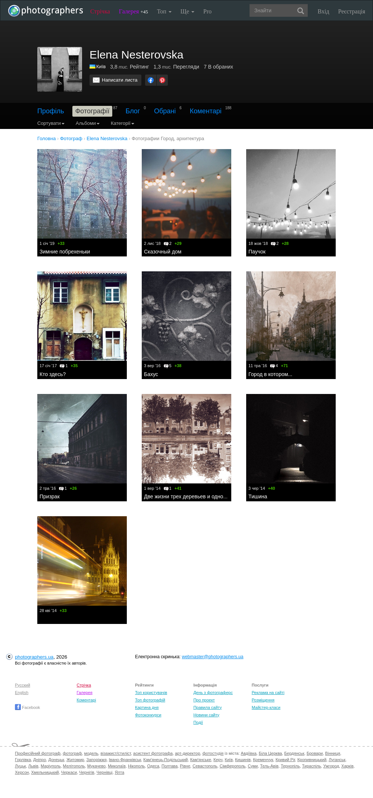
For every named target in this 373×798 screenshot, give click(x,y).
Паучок (257, 252)
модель (91, 753)
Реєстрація (351, 11)
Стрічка (100, 11)
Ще (187, 11)
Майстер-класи (266, 707)
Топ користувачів (151, 692)
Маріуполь (50, 766)
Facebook (27, 707)
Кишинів (243, 759)
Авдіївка (249, 753)
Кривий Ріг (285, 759)
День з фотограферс (213, 692)
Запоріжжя (97, 759)
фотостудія (213, 753)
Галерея (133, 11)
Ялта (119, 772)
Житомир (75, 759)
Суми (253, 766)
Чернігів (86, 772)
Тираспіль (311, 766)
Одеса (153, 766)
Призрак (50, 496)
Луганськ (337, 759)
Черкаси (69, 772)
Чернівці (105, 772)
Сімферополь (232, 766)
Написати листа (120, 80)
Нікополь (136, 766)
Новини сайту (206, 715)
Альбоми (88, 123)
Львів (33, 766)
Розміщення (263, 700)
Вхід (323, 11)
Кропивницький (311, 759)
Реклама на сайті (268, 692)
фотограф (72, 753)
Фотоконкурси (148, 715)
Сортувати (51, 123)
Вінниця (332, 753)
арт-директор (187, 753)
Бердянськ (294, 753)
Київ (101, 66)
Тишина (257, 496)
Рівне (185, 766)
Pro (207, 11)
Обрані (165, 111)
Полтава (170, 766)
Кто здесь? (53, 374)
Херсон (22, 772)
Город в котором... (270, 374)
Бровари (315, 753)
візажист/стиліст (115, 753)
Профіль (50, 111)
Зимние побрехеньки (65, 252)
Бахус (151, 374)
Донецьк (56, 759)
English (21, 692)
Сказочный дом (162, 252)
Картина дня (147, 707)
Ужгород (331, 766)
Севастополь (204, 766)
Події (198, 722)
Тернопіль (290, 766)
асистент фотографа (153, 753)
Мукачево (96, 766)
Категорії (122, 123)
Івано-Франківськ (125, 759)
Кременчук (263, 759)
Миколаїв (117, 766)
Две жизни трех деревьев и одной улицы (193, 496)
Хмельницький (45, 772)
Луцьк (20, 766)
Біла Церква (270, 753)
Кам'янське (200, 759)
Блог (133, 111)
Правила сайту (207, 707)
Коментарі (206, 111)
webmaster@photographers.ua (213, 656)
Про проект (203, 700)
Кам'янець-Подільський (165, 759)
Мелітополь (74, 766)
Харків (347, 766)
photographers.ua (34, 657)
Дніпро (39, 759)
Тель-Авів (269, 766)
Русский (22, 685)
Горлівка (23, 759)
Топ (164, 11)
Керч (217, 759)
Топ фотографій (150, 700)
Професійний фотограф (37, 753)
